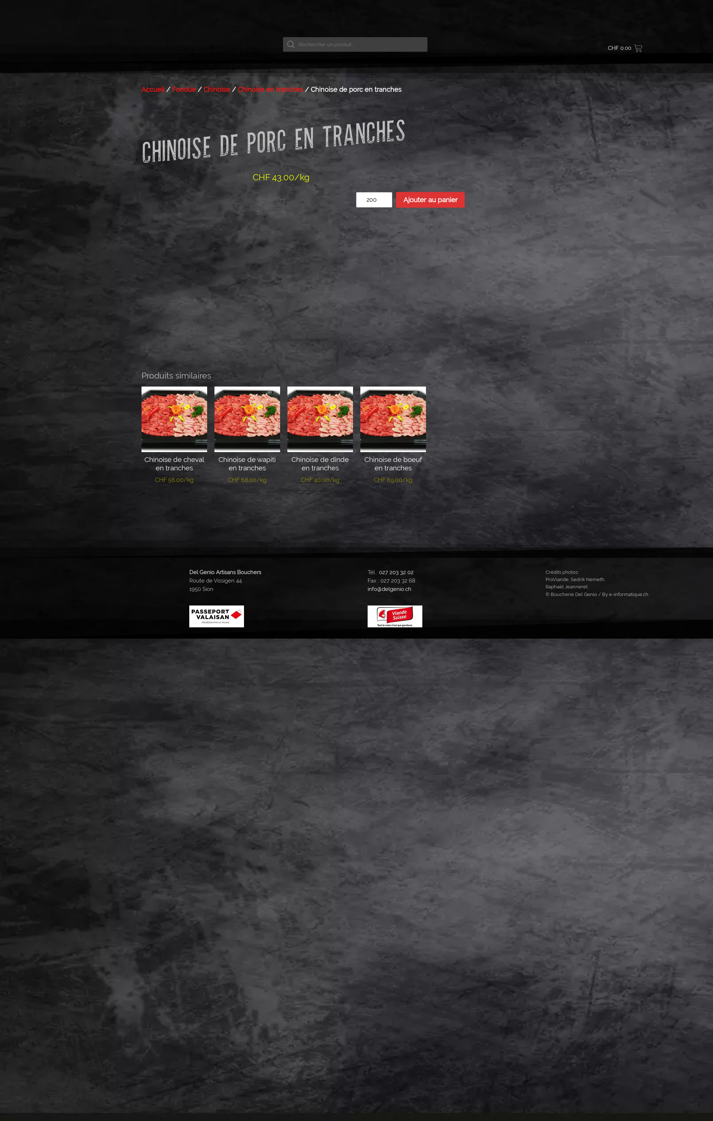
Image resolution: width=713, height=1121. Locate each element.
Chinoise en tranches (270, 89)
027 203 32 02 (396, 522)
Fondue (184, 89)
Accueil (153, 89)
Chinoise (217, 89)
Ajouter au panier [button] (174, 455)
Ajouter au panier (430, 200)
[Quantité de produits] (374, 200)
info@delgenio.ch (389, 539)
